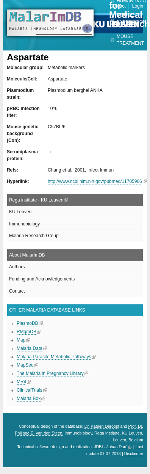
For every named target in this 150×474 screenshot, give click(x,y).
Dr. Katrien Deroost (101, 426)
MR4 (21, 381)
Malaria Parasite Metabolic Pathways (54, 356)
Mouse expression (131, 19)
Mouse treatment (130, 40)
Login (137, 6)
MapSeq (25, 365)
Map (21, 340)
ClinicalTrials (29, 390)
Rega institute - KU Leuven (36, 200)
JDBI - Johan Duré (111, 446)
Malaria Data (29, 348)
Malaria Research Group (34, 235)
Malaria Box (29, 398)
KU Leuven (20, 211)
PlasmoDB (27, 323)
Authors (17, 266)
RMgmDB (26, 331)
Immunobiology (24, 224)
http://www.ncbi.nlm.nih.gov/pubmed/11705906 (95, 181)
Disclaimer (133, 453)
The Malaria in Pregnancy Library (50, 373)
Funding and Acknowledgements (42, 279)
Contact (117, 6)
